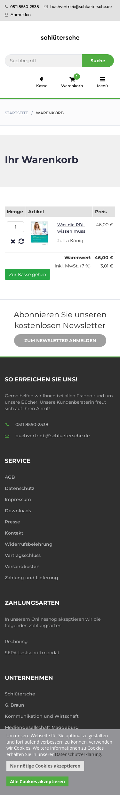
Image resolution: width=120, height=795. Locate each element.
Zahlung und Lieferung (31, 578)
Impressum (18, 499)
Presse (12, 522)
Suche (98, 61)
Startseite (16, 112)
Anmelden (18, 14)
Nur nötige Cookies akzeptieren (45, 766)
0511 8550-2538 (22, 6)
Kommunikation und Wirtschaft (42, 716)
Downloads (18, 511)
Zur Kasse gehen (27, 274)
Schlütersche (20, 694)
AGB (10, 477)
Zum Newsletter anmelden (55, 341)
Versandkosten (22, 566)
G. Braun (14, 705)
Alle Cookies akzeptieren (37, 781)
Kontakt (14, 533)
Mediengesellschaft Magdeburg (42, 727)
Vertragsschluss (23, 555)
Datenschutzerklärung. (78, 754)
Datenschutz (19, 488)
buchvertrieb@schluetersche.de (78, 6)
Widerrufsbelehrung (28, 544)
